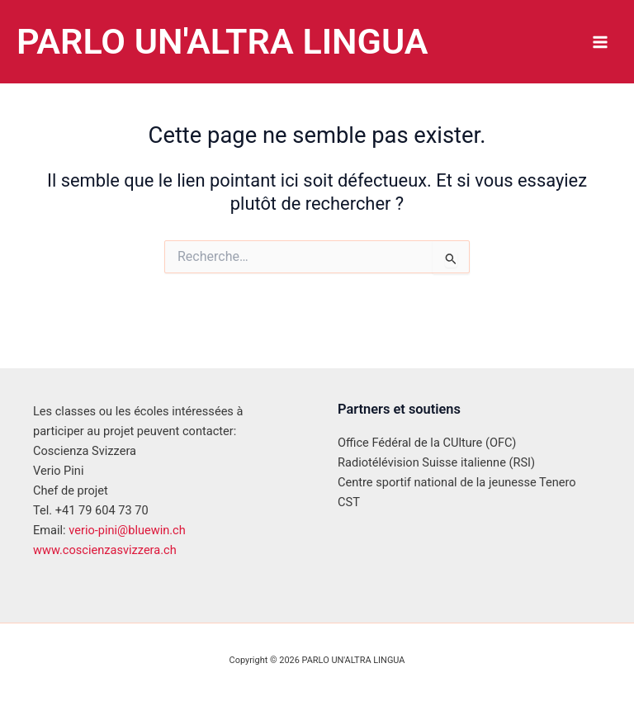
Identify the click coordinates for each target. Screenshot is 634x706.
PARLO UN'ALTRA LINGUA (234, 41)
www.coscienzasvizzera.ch (105, 550)
